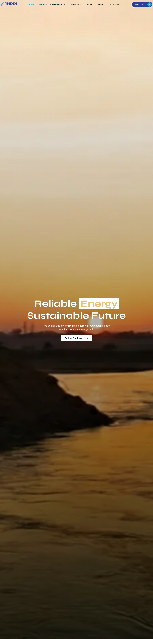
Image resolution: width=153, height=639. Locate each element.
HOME (31, 4)
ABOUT (42, 4)
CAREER (100, 4)
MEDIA (89, 4)
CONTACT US (113, 4)
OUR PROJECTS (56, 4)
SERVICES (75, 4)
